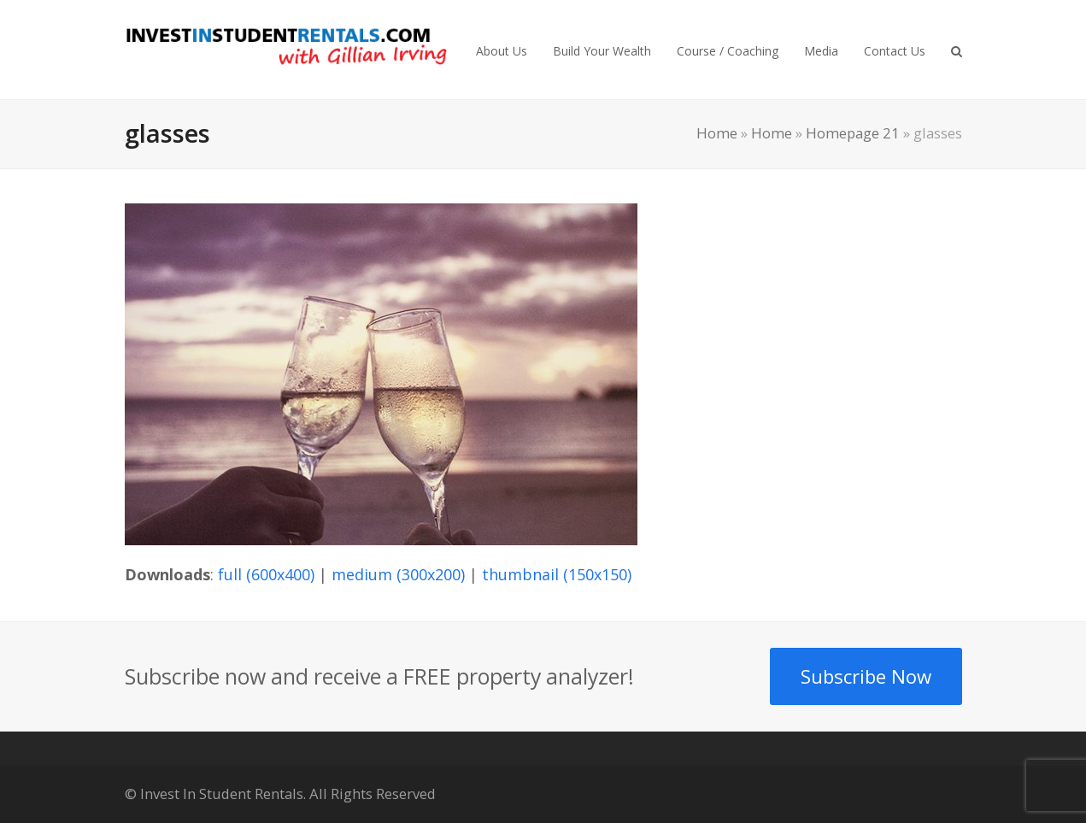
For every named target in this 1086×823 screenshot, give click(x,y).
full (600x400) (266, 574)
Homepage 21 (853, 133)
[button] (956, 49)
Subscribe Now (866, 676)
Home (716, 133)
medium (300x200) (398, 574)
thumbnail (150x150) (556, 574)
